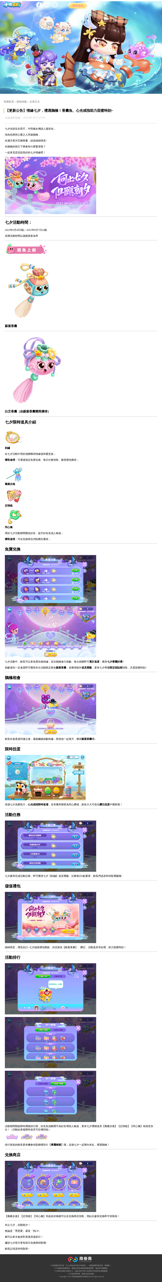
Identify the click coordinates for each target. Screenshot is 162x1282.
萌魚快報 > (22, 101)
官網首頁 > (10, 101)
